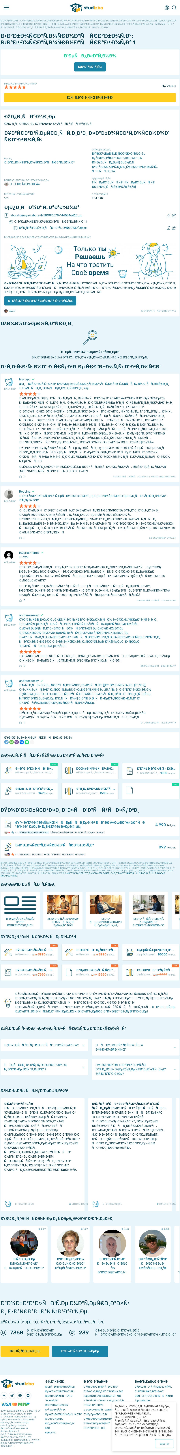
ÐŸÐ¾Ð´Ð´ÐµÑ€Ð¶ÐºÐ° (97, 1423)
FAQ (47, 1428)
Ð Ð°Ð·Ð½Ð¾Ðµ (54, 1418)
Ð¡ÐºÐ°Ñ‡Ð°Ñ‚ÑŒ (90, 67)
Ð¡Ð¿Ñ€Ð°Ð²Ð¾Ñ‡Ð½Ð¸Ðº (60, 1423)
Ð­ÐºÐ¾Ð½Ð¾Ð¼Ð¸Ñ (57, 1405)
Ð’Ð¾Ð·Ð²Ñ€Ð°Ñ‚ (93, 1405)
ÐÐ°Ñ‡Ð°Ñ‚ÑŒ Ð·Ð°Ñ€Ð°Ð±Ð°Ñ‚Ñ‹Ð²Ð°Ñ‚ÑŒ (40, 301)
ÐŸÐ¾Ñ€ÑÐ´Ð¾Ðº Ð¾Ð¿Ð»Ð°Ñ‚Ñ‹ (104, 1400)
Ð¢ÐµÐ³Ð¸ (50, 1432)
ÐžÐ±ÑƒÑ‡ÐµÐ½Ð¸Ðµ (25, 1351)
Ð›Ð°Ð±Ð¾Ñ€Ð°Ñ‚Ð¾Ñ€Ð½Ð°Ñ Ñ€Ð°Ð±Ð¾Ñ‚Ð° (39, 162)
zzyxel (9, 311)
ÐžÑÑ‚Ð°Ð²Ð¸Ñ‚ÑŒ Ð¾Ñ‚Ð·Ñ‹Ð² (90, 97)
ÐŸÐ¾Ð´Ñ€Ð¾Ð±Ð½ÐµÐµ (80, 1351)
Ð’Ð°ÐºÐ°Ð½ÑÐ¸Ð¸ (95, 1428)
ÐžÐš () (164, 1444)
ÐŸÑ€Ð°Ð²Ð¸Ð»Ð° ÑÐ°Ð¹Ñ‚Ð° (101, 1386)
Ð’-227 (24, 557)
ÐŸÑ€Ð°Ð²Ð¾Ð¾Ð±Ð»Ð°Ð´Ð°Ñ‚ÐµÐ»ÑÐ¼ (108, 1418)
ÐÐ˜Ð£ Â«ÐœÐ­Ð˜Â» (22, 184)
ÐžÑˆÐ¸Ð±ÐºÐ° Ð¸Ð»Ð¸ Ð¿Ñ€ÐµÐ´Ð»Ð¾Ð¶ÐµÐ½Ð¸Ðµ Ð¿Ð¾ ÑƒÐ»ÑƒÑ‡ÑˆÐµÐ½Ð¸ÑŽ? (47, 237)
